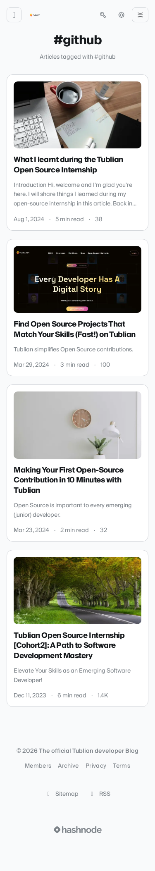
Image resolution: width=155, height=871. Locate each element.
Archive (68, 766)
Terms (121, 766)
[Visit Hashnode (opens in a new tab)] (77, 829)
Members (38, 766)
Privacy (96, 766)
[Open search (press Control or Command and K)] (102, 14)
